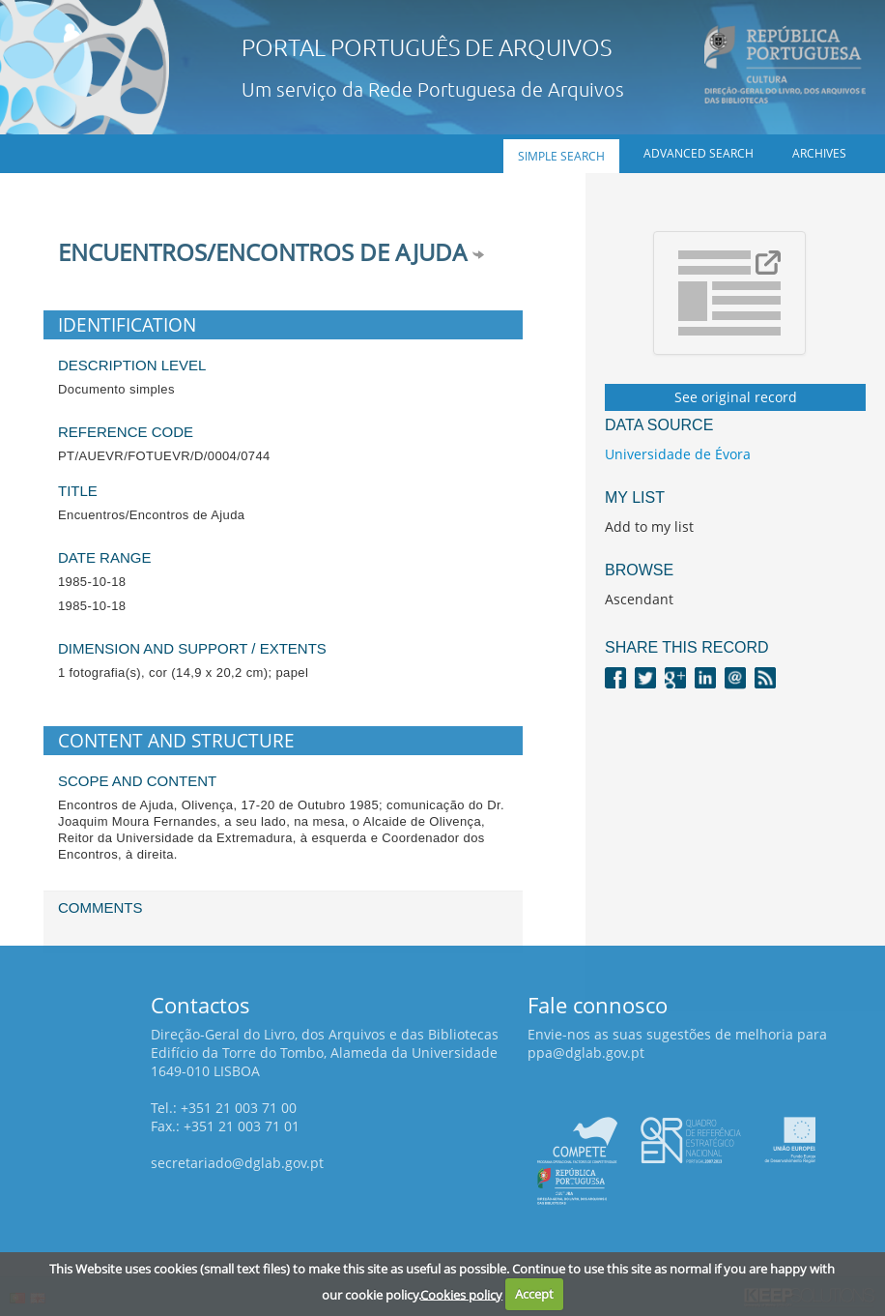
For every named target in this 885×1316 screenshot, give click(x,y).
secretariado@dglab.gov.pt (237, 1163)
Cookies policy (461, 1293)
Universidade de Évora (678, 454)
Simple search (561, 156)
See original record (735, 397)
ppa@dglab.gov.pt (586, 1052)
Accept (534, 1293)
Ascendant (639, 599)
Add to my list (649, 526)
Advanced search (698, 153)
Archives (819, 153)
